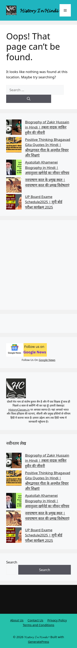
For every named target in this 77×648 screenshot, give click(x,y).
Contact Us (35, 620)
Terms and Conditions (38, 625)
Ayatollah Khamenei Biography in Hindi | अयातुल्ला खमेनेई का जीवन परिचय (47, 167)
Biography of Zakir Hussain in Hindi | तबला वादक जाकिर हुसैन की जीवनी (47, 127)
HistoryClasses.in (19, 409)
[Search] (28, 99)
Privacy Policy (57, 620)
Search (11, 562)
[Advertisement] (38, 265)
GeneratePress (38, 642)
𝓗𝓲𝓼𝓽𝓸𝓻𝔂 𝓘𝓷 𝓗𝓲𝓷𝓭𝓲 (39, 10)
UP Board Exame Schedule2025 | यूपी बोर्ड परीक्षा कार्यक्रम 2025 (43, 202)
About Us (17, 620)
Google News (47, 360)
